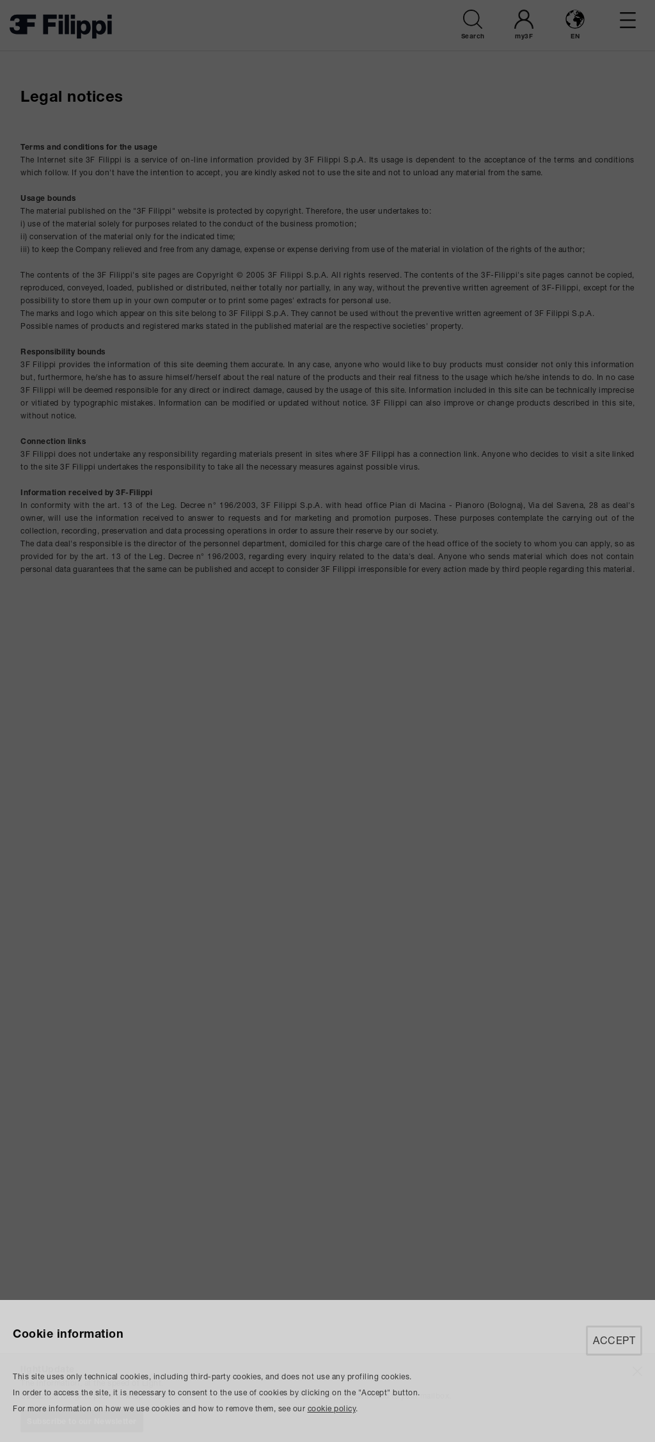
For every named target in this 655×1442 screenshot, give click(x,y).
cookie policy (332, 1408)
